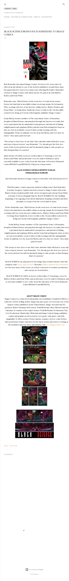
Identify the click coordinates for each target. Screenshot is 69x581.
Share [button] (6, 446)
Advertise (46, 17)
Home (7, 17)
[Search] (63, 3)
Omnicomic (10, 8)
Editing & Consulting (22, 17)
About (37, 17)
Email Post (13, 446)
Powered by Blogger (34, 569)
